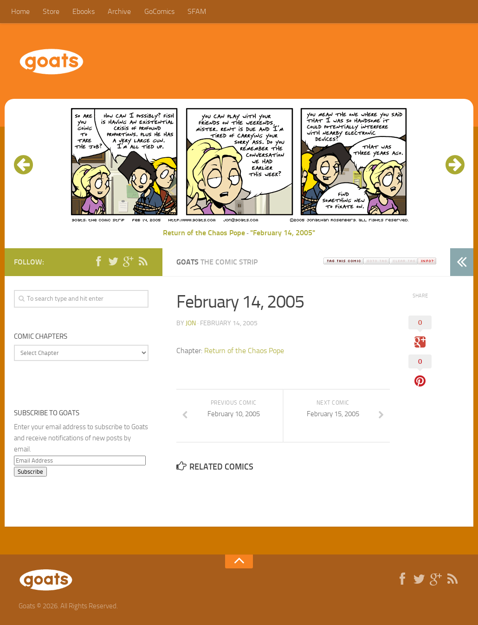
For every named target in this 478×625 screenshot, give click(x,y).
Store (51, 11)
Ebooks (83, 11)
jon (191, 323)
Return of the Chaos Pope (204, 232)
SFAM (196, 11)
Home (20, 11)
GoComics (159, 11)
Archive (119, 11)
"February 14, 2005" (282, 232)
